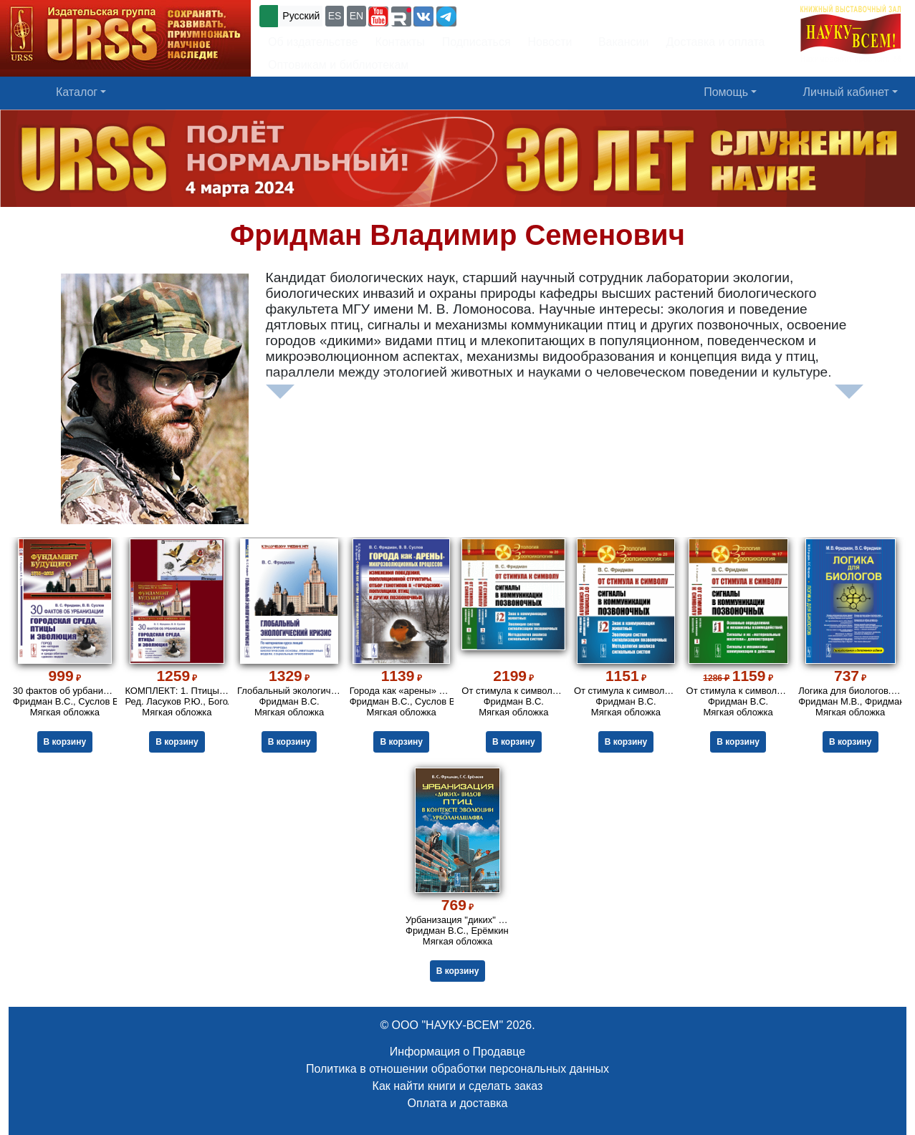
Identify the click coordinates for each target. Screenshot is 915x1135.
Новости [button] (550, 42)
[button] (378, 16)
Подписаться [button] (476, 42)
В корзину (65, 742)
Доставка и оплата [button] (715, 42)
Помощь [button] (726, 92)
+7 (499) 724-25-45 (512, 15)
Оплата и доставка (458, 1103)
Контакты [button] (400, 42)
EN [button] (356, 15)
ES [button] (335, 15)
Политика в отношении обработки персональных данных (457, 1069)
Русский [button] (301, 15)
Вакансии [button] (619, 42)
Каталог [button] (76, 92)
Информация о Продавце (457, 1051)
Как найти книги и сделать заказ (458, 1086)
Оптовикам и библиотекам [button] (338, 65)
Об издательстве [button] (313, 42)
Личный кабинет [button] (846, 92)
